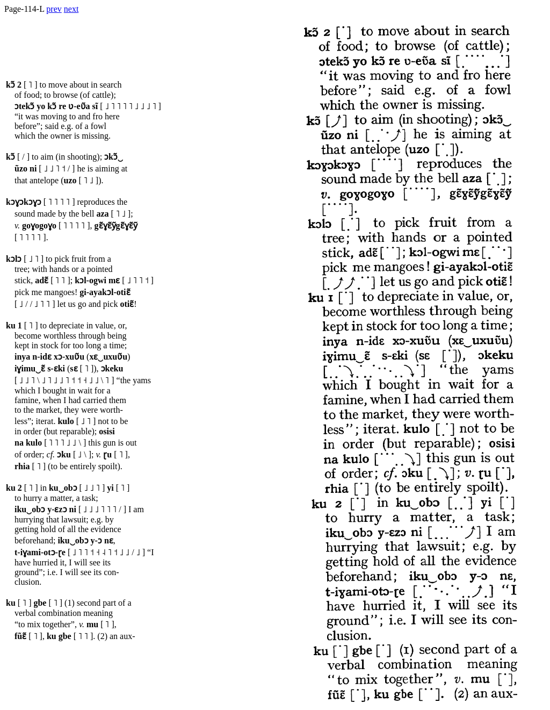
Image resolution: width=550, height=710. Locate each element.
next (71, 8)
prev (53, 8)
